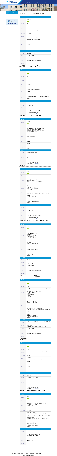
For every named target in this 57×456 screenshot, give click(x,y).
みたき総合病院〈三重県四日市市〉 (11, 2)
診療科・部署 (35, 2)
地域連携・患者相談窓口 (47, 2)
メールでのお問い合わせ (36, 113)
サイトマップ (43, 453)
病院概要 (40, 2)
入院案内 (30, 2)
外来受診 (26, 2)
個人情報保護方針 (38, 453)
